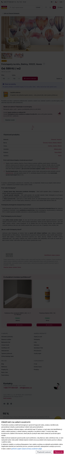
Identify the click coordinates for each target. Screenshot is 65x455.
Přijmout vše (59, 452)
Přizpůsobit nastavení (44, 452)
